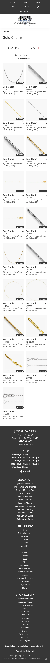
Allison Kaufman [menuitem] (25, 533)
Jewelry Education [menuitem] (25, 483)
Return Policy (10, 646)
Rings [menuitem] (25, 608)
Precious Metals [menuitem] (25, 503)
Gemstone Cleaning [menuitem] (25, 512)
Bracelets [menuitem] (25, 621)
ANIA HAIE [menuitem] (25, 536)
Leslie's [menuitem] (25, 575)
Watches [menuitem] (25, 627)
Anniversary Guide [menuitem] (25, 516)
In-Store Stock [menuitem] (25, 634)
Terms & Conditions (38, 646)
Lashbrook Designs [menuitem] (25, 571)
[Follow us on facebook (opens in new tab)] (21, 471)
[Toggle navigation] (4, 23)
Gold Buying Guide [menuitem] (25, 519)
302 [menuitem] (25, 530)
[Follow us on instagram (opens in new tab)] (24, 471)
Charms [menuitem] (25, 631)
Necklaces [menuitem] (25, 611)
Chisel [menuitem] (25, 552)
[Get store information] (25, 444)
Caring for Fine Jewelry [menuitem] (25, 506)
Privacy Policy (22, 646)
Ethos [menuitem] (25, 562)
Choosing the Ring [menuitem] (25, 493)
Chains (6, 32)
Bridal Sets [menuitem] (25, 637)
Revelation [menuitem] (25, 581)
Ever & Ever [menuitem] (25, 565)
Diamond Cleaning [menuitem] (25, 509)
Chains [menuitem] (25, 624)
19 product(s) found (25, 59)
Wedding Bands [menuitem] (25, 602)
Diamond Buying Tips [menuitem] (25, 490)
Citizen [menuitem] (25, 555)
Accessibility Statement (25, 651)
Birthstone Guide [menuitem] (25, 496)
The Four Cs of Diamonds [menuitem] (25, 487)
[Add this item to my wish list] (22, 87)
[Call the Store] (25, 441)
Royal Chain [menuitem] (25, 584)
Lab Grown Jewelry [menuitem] (25, 605)
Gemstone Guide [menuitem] (25, 499)
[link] (12, 2)
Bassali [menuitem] (25, 549)
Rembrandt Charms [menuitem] (25, 578)
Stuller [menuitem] (25, 588)
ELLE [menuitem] (25, 559)
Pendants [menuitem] (25, 615)
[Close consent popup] (46, 659)
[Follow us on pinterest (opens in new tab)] (28, 471)
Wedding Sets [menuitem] (25, 640)
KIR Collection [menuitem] (25, 568)
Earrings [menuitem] (25, 618)
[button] (12, 7)
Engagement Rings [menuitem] (25, 598)
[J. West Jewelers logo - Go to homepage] (25, 20)
